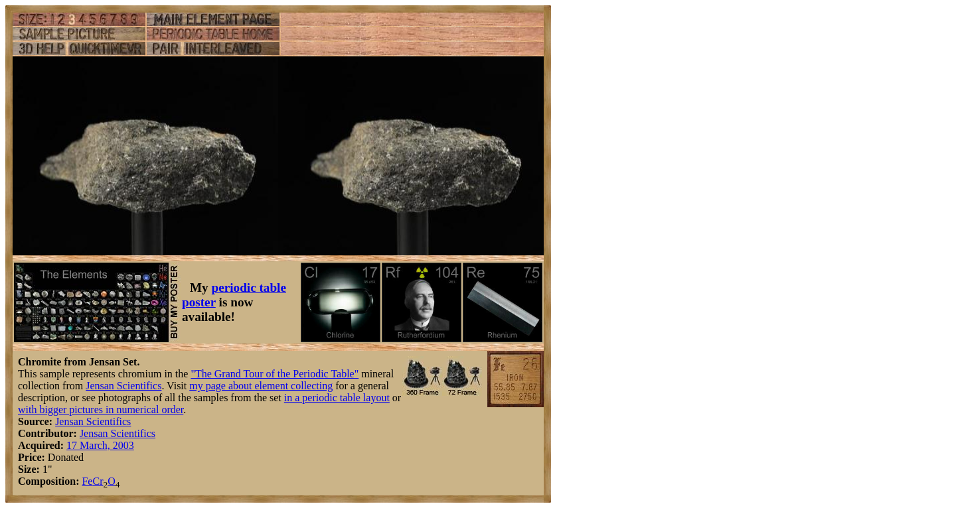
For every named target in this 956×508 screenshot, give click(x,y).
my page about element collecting (261, 385)
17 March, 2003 (100, 445)
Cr (97, 481)
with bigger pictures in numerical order (100, 409)
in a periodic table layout (337, 397)
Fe (87, 481)
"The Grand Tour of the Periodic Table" (274, 373)
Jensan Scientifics (123, 385)
